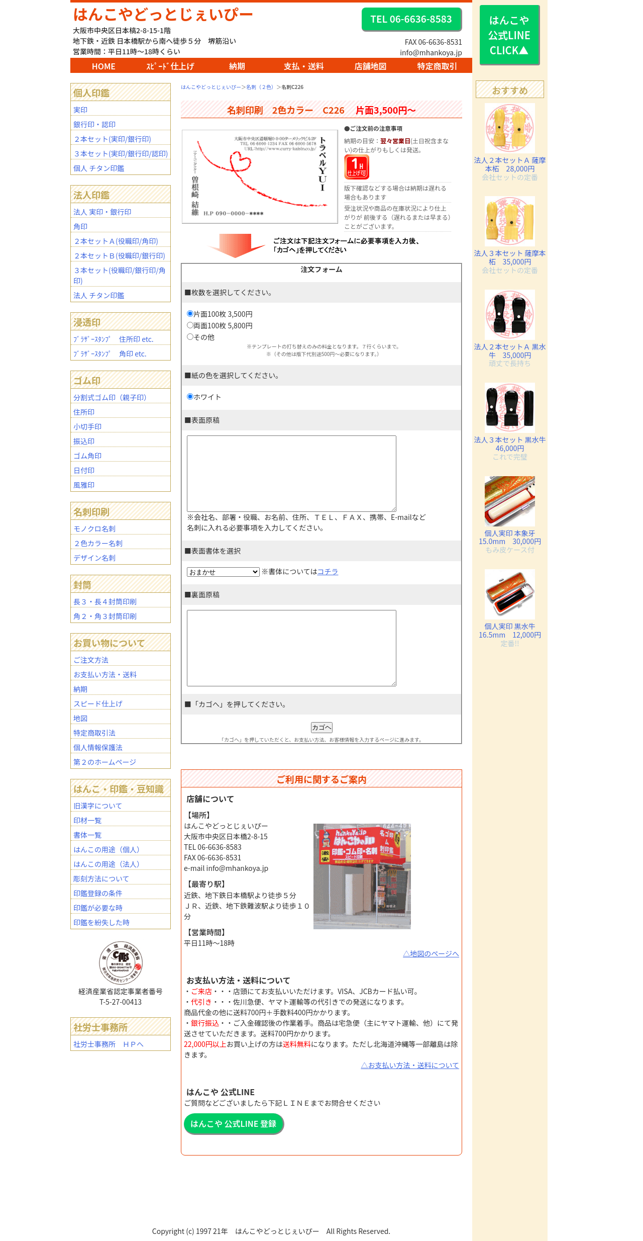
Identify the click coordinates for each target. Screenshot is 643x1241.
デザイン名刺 (94, 558)
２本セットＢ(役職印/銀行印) (119, 255)
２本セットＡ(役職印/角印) (115, 241)
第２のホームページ (104, 762)
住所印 (83, 412)
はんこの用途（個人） (108, 849)
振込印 (83, 441)
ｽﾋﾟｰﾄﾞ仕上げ (170, 66)
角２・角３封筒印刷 (105, 616)
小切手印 (87, 426)
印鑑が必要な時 (98, 908)
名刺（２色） (261, 87)
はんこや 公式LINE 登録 (233, 1153)
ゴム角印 (87, 456)
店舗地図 (371, 66)
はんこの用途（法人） (108, 864)
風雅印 (83, 485)
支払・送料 (304, 66)
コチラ (327, 586)
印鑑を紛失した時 (101, 922)
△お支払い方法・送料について (410, 1095)
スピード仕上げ (98, 703)
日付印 (83, 470)
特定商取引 (437, 66)
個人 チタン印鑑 (98, 168)
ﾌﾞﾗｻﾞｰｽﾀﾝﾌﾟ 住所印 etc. (113, 339)
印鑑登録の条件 (98, 893)
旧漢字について (98, 806)
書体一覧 (87, 835)
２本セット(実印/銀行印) (112, 139)
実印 (80, 110)
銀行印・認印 (94, 124)
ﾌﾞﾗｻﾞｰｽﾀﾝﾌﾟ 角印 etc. (110, 353)
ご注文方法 (91, 660)
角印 (80, 226)
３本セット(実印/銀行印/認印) (120, 153)
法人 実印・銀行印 (102, 212)
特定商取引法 (94, 733)
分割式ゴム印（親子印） (112, 397)
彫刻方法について (101, 878)
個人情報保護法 (98, 747)
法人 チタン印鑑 (98, 295)
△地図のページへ (431, 984)
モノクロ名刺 (94, 528)
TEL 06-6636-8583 (411, 18)
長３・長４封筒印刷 (105, 601)
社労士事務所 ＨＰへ (108, 1044)
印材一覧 (87, 820)
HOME (104, 66)
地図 (80, 718)
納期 (237, 66)
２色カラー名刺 (98, 543)
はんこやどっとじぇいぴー (163, 14)
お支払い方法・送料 (105, 674)
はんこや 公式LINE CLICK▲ (509, 35)
